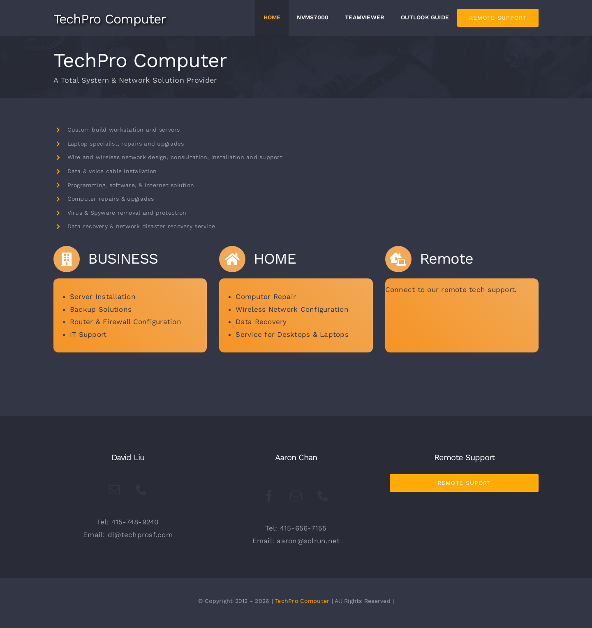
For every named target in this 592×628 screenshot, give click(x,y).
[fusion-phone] (141, 489)
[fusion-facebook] (268, 495)
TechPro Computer (302, 601)
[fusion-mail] (114, 489)
